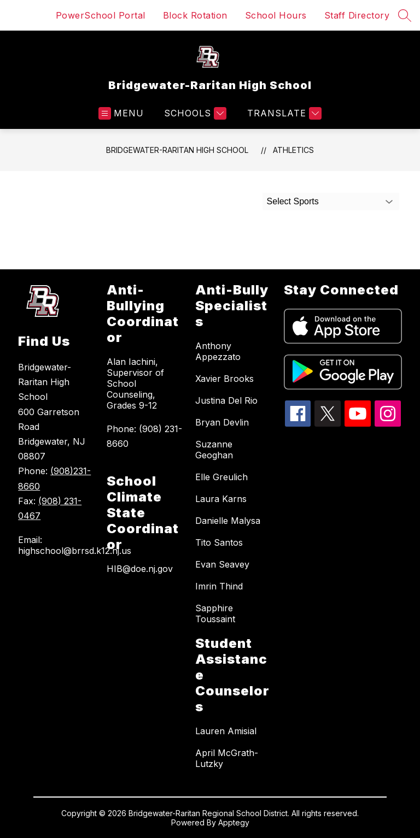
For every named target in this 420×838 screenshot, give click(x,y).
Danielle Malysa (227, 520)
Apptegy (233, 822)
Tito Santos (219, 542)
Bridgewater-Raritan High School (177, 150)
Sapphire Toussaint (215, 613)
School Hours (276, 15)
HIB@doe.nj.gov (140, 568)
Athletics (293, 150)
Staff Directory (357, 15)
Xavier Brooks (224, 378)
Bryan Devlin (222, 422)
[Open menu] (121, 113)
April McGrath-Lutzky (226, 758)
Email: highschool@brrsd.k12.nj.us (57, 545)
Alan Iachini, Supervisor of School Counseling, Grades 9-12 (135, 383)
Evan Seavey (222, 564)
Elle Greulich (221, 476)
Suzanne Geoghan (214, 450)
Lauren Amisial (225, 730)
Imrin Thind (219, 586)
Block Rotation (195, 15)
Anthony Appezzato (218, 351)
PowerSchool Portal (100, 15)
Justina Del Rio (226, 400)
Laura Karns (221, 498)
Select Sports (293, 201)
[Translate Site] (283, 113)
